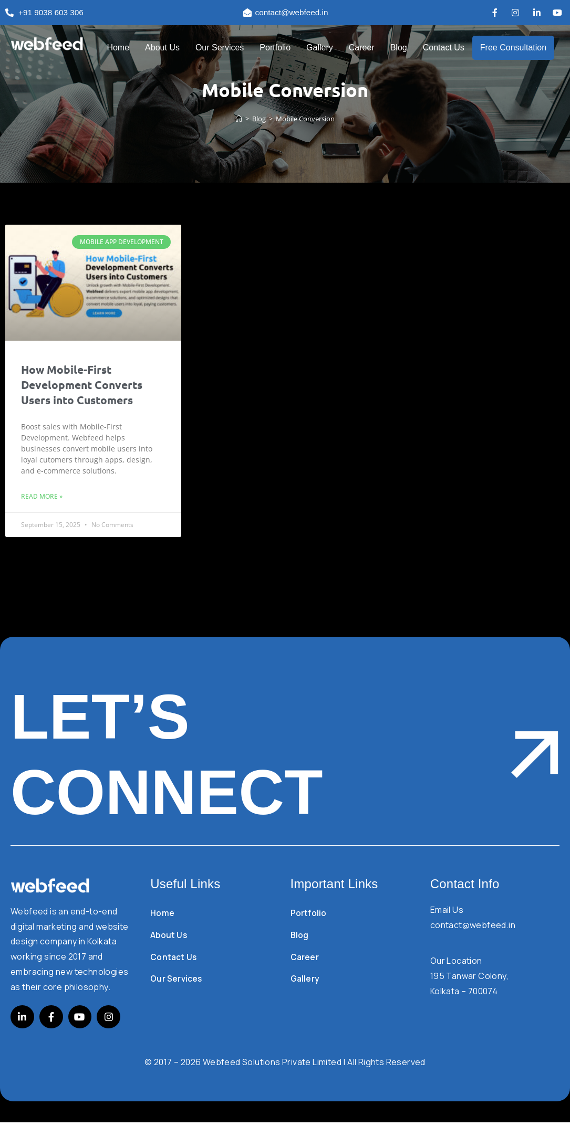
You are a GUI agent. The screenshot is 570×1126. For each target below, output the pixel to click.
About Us (162, 48)
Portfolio (275, 48)
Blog (398, 48)
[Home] (238, 119)
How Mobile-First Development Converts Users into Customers (81, 385)
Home (118, 48)
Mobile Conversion (305, 119)
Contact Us (443, 48)
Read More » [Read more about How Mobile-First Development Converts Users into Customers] (42, 496)
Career (362, 48)
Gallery (319, 48)
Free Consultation (513, 48)
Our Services (219, 48)
